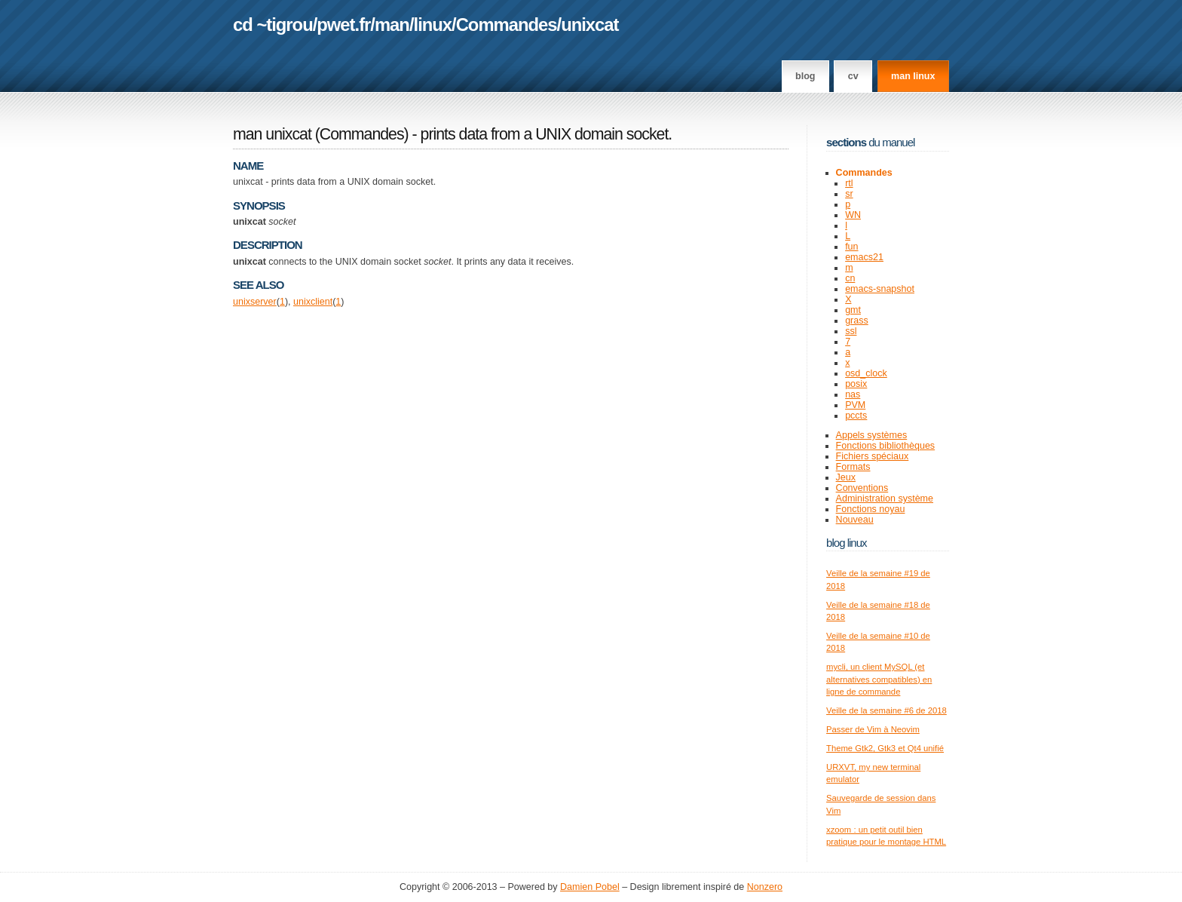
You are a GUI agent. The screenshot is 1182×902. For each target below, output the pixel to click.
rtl (849, 183)
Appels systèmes (872, 435)
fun (851, 246)
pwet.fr (343, 24)
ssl (850, 331)
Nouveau (855, 519)
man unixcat (272, 134)
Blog (805, 76)
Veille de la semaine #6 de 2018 (886, 710)
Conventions (862, 488)
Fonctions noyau (870, 509)
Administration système (884, 498)
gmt (853, 310)
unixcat (589, 24)
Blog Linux (846, 542)
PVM (855, 405)
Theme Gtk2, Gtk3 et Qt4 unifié (885, 748)
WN (853, 215)
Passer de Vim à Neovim (873, 729)
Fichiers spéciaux (872, 456)
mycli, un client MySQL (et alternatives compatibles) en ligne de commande (879, 679)
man (392, 24)
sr (849, 194)
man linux (913, 76)
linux (433, 24)
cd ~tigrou (273, 24)
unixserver (255, 301)
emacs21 (864, 257)
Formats (853, 467)
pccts (856, 415)
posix (856, 384)
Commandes (506, 24)
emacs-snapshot (879, 289)
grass (856, 320)
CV (853, 76)
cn (850, 278)
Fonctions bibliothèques (885, 445)
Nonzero (764, 887)
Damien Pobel (590, 887)
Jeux (846, 477)
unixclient (312, 301)
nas (852, 394)
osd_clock (866, 373)
